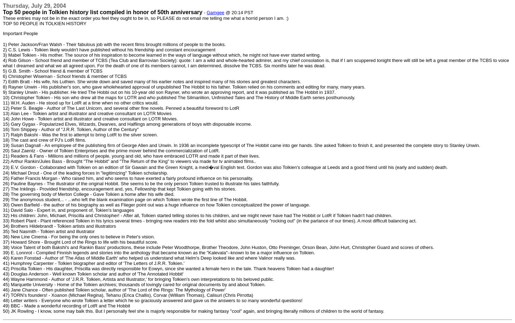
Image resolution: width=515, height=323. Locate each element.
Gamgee (215, 12)
